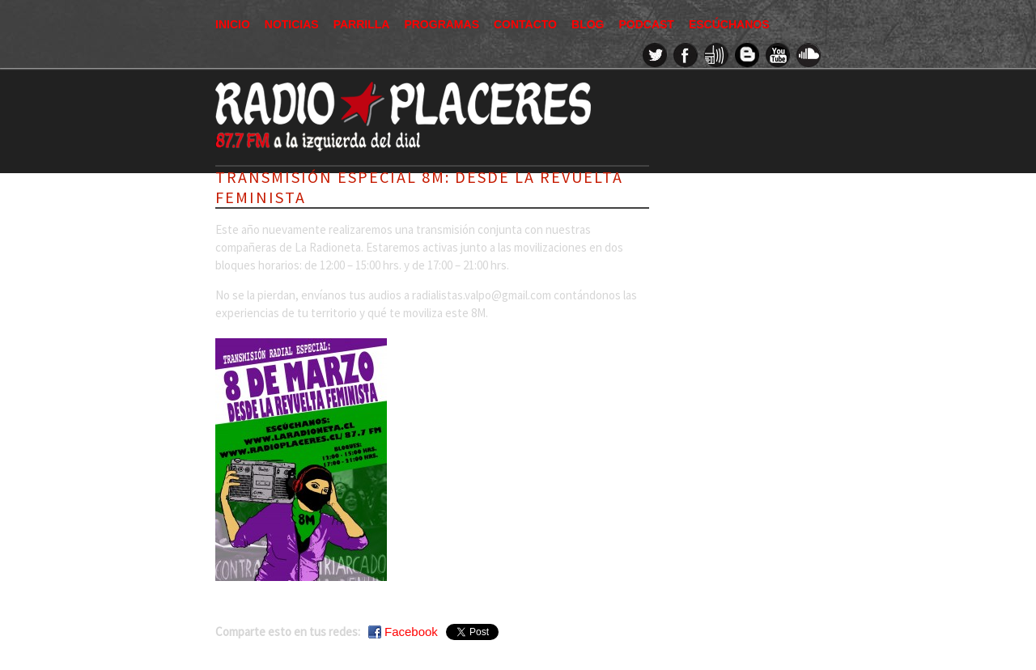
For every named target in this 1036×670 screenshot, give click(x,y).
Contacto (525, 24)
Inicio (232, 24)
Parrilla (361, 24)
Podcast (645, 24)
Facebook (411, 631)
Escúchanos (729, 24)
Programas (441, 24)
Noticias (292, 24)
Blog (587, 24)
